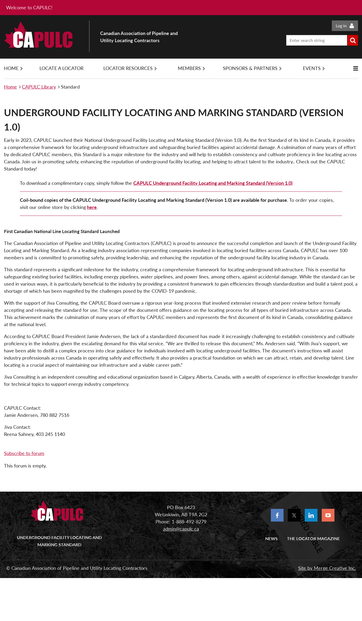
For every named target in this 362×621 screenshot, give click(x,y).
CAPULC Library (39, 87)
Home (10, 87)
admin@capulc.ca (181, 529)
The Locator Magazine (313, 538)
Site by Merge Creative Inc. (327, 568)
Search (352, 40)
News (271, 538)
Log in (341, 25)
